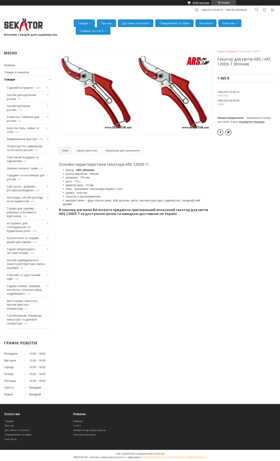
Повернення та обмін (174, 23)
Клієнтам (228, 23)
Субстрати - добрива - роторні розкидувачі (22, 188)
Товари (83, 23)
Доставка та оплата (135, 23)
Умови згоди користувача (89, 430)
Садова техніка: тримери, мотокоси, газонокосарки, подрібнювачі (24, 289)
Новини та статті (92, 31)
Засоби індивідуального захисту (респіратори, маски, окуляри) (26, 264)
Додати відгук (264, 10)
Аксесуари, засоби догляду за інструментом (25, 199)
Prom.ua (160, 453)
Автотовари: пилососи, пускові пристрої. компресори (22, 304)
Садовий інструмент (20, 88)
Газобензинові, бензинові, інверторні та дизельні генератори (24, 319)
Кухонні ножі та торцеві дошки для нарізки (23, 240)
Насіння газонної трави (22, 168)
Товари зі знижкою (16, 72)
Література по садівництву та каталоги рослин (24, 148)
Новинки (9, 65)
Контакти (206, 23)
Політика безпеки (84, 434)
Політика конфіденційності (190, 457)
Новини (78, 421)
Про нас (106, 23)
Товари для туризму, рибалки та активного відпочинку (21, 212)
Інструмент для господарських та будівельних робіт (19, 227)
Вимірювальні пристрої (22, 139)
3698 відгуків (200, 3)
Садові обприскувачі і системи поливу (21, 251)
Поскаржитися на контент (158, 457)
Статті (77, 425)
